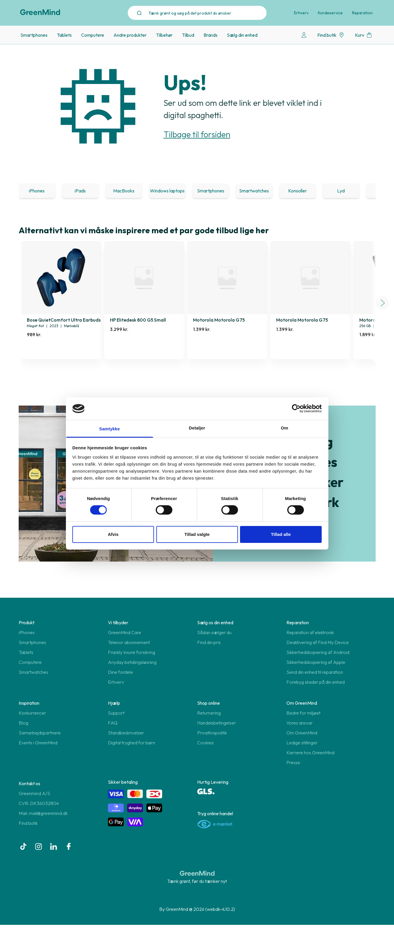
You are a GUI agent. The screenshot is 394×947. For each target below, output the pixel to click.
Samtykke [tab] (109, 428)
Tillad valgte (196, 534)
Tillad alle (281, 534)
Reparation (362, 12)
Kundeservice (330, 12)
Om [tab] (284, 427)
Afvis (113, 534)
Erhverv (301, 12)
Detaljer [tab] (197, 427)
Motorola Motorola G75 (219, 320)
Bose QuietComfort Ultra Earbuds (64, 320)
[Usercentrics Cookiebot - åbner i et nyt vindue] (296, 408)
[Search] (207, 12)
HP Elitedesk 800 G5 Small (138, 320)
